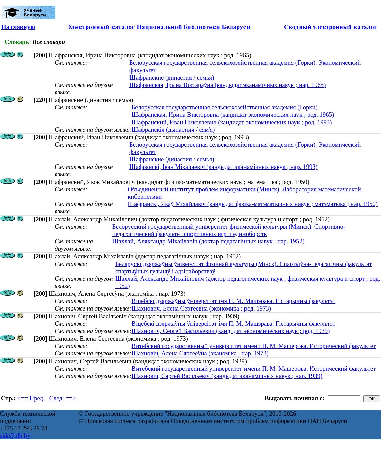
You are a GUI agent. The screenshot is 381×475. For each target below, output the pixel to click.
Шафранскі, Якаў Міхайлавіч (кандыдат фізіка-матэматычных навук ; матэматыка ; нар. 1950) (253, 203)
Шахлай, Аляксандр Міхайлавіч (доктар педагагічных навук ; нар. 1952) (208, 241)
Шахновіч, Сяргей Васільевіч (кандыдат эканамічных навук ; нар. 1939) (226, 375)
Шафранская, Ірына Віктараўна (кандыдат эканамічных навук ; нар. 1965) (227, 84)
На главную (18, 26)
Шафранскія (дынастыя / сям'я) (173, 129)
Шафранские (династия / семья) (171, 77)
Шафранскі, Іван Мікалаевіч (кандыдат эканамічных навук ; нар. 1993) (223, 166)
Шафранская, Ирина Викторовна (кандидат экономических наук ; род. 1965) (232, 114)
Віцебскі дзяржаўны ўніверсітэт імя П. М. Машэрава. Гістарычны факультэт (233, 300)
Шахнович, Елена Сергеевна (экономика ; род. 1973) (201, 308)
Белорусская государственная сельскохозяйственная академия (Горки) (224, 107)
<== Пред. (31, 398)
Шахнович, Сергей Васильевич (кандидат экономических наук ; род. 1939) (230, 330)
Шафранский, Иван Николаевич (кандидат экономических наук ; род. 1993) (231, 122)
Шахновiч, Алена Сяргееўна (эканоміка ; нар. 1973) (199, 353)
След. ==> (62, 398)
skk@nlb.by (15, 435)
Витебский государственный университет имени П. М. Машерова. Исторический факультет (253, 345)
